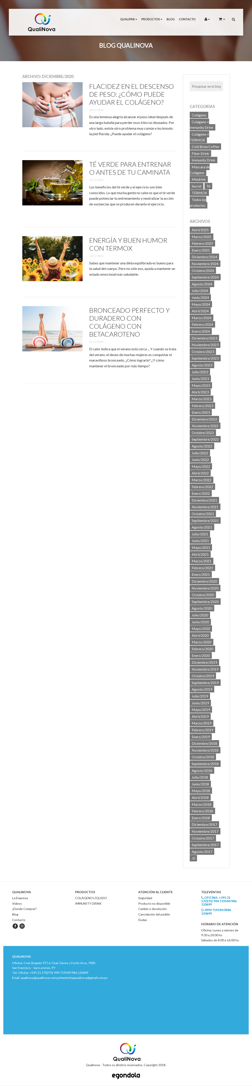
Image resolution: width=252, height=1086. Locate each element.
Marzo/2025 (201, 237)
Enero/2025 (201, 250)
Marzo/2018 (201, 804)
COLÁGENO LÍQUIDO (91, 898)
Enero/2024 (201, 331)
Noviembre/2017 (205, 831)
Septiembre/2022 (205, 439)
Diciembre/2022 (204, 419)
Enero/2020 (201, 655)
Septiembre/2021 (205, 520)
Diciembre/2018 (204, 743)
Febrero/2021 (202, 568)
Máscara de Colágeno (200, 170)
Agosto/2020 (202, 608)
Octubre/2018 (203, 757)
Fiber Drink (200, 153)
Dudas (142, 920)
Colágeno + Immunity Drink (201, 125)
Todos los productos (198, 202)
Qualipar (128, 19)
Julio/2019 (200, 696)
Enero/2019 (201, 737)
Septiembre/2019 (205, 682)
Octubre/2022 (203, 432)
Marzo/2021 (201, 561)
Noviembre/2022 (205, 426)
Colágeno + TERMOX (199, 137)
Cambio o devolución (152, 909)
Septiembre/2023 (205, 358)
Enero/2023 (201, 412)
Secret (196, 186)
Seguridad (145, 898)
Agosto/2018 (202, 770)
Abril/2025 (200, 230)
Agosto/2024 (202, 284)
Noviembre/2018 (205, 750)
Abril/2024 (200, 311)
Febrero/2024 (202, 324)
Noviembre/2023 (205, 345)
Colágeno (199, 115)
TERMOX (199, 193)
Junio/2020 (200, 622)
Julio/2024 (200, 290)
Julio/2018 (200, 777)
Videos (17, 903)
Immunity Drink (203, 160)
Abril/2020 (200, 635)
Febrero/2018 (202, 811)
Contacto (187, 19)
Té (208, 186)
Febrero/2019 (202, 730)
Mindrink (199, 179)
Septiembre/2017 (205, 845)
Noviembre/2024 (205, 264)
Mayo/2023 (201, 385)
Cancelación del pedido (154, 914)
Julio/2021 (200, 534)
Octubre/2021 (203, 514)
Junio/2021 (200, 540)
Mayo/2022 (201, 466)
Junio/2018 (200, 784)
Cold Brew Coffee (205, 146)
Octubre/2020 (203, 595)
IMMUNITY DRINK (88, 903)
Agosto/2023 (202, 365)
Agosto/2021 (202, 527)
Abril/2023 (200, 392)
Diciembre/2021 (204, 500)
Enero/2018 (201, 818)
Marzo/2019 (201, 723)
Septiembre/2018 (205, 764)
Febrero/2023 (202, 406)
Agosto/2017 (202, 851)
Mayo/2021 (201, 547)
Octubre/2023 (203, 351)
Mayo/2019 (201, 709)
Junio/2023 (200, 378)
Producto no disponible (154, 903)
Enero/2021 (201, 574)
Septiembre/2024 (205, 277)
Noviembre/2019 (205, 669)
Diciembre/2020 (204, 581)
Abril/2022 (200, 473)
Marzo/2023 (201, 399)
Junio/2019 (200, 703)
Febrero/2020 (202, 649)
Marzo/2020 (201, 642)
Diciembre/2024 (204, 257)
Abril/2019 (200, 716)
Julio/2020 (200, 615)
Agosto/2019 (202, 689)
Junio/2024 (200, 297)
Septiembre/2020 (205, 601)
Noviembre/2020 (205, 588)
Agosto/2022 (202, 446)
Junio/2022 (200, 459)
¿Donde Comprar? (24, 909)
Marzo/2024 (201, 318)
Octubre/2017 (203, 838)
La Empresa (20, 898)
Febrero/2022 (202, 487)
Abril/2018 (200, 797)
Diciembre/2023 (204, 338)
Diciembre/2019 (204, 662)
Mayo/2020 (201, 628)
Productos (151, 19)
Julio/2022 (200, 453)
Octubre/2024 (203, 270)
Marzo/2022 (201, 480)
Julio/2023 (200, 372)
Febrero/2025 (202, 243)
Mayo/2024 (201, 304)
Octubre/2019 (203, 676)
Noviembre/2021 (205, 507)
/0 (193, 858)
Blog (170, 19)
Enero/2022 (201, 493)
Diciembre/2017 (204, 824)
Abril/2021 (200, 554)
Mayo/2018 (201, 790)
